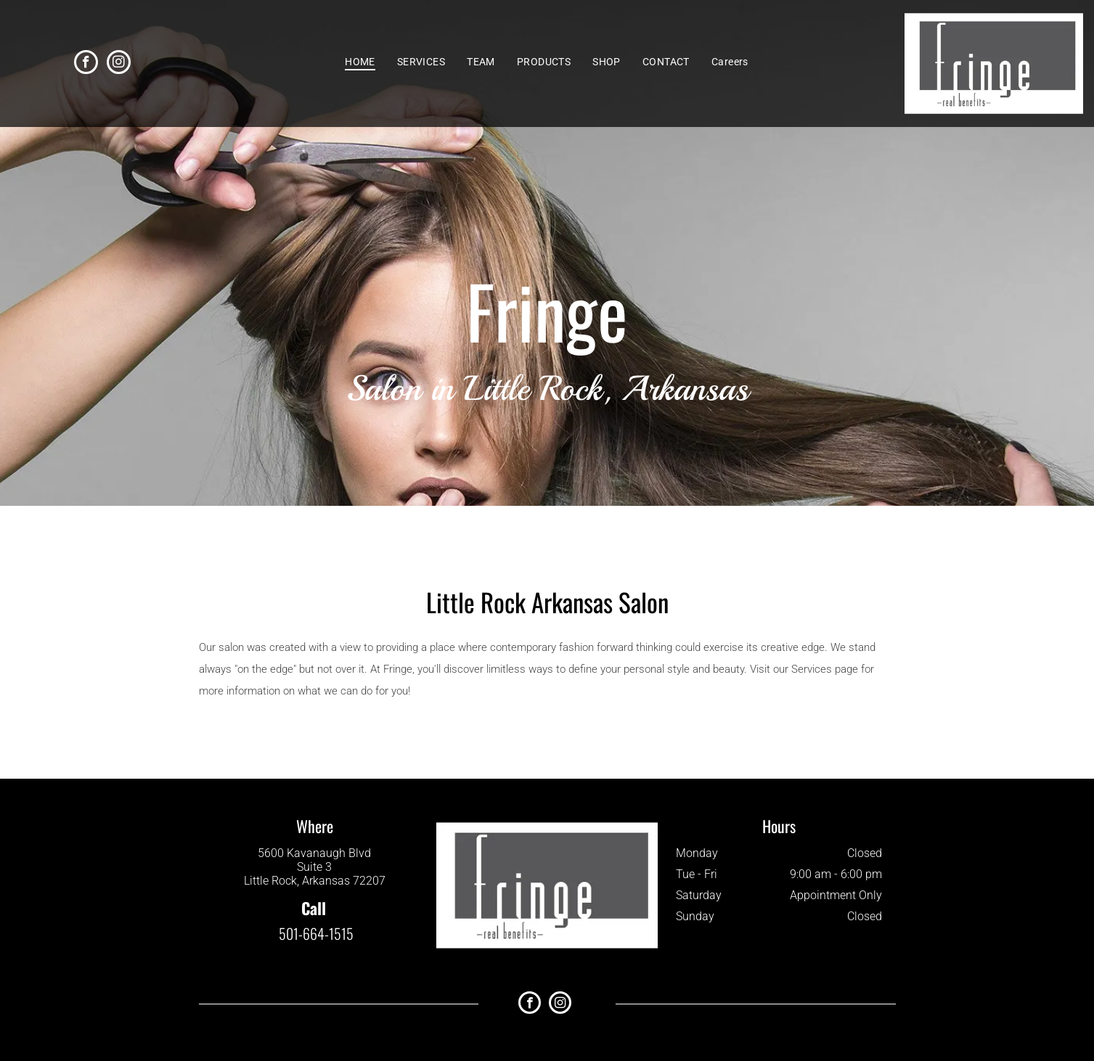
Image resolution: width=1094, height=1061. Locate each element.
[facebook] (86, 64)
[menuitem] (360, 61)
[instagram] (119, 64)
